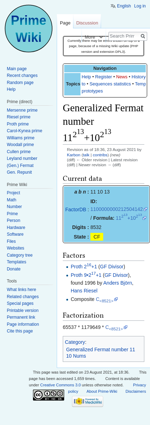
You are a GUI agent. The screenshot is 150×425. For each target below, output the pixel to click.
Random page (20, 82)
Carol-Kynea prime (24, 130)
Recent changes (22, 75)
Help (86, 76)
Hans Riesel (84, 290)
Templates (16, 261)
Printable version (22, 310)
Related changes (23, 296)
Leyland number (22, 158)
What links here (21, 289)
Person (13, 220)
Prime (12, 213)
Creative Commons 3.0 (60, 385)
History (139, 76)
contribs (100, 154)
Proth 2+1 (84, 266)
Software (15, 234)
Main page (17, 68)
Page (65, 23)
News (121, 76)
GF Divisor (111, 266)
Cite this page (20, 331)
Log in (140, 6)
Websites (15, 248)
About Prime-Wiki (102, 391)
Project (13, 192)
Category (75, 342)
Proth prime (18, 124)
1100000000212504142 (116, 209)
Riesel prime (18, 116)
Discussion (87, 23)
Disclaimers (136, 391)
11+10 (129, 218)
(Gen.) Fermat (20, 165)
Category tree (20, 255)
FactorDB (75, 209)
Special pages (20, 303)
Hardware (16, 227)
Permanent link (21, 317)
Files (11, 241)
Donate (14, 269)
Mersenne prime (22, 110)
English (124, 6)
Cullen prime (18, 151)
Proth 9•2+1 (86, 275)
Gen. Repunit (19, 172)
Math (11, 199)
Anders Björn (117, 283)
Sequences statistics (110, 83)
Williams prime (20, 137)
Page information (23, 324)
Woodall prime (20, 144)
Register (103, 76)
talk (86, 154)
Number (14, 206)
